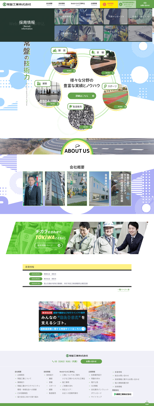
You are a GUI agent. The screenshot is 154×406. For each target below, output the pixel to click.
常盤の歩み (95, 378)
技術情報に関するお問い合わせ (127, 379)
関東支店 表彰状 (50, 274)
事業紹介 (20, 382)
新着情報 (118, 372)
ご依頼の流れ (67, 386)
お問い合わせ (145, 5)
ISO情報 (94, 386)
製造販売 (52, 393)
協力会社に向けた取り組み (27, 397)
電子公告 (94, 382)
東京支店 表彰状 (50, 279)
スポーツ (52, 386)
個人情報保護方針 (122, 383)
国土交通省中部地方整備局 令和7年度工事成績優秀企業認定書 (66, 283)
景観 (50, 382)
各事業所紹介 (96, 375)
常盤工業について (24, 378)
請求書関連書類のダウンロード (128, 4)
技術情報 (61, 4)
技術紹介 (49, 375)
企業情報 (94, 4)
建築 (50, 389)
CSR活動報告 (22, 393)
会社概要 (49, 4)
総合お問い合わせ (122, 375)
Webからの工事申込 (78, 4)
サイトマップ (96, 397)
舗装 (50, 378)
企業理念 (20, 375)
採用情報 (110, 4)
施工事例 (65, 382)
